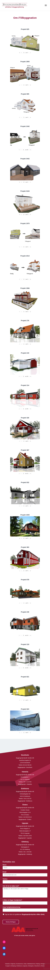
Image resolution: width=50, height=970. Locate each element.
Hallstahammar (31, 963)
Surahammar (19, 963)
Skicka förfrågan (11, 922)
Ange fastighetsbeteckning (12, 907)
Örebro (43, 966)
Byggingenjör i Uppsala (25, 838)
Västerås (7, 963)
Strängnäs (30, 966)
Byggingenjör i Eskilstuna (25, 801)
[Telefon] (25, 881)
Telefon (5, 879)
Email (5, 872)
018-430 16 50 (27, 835)
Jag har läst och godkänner (25, 914)
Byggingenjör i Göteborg (25, 854)
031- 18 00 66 (27, 851)
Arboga (42, 963)
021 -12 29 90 (27, 782)
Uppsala (25, 966)
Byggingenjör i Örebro (25, 819)
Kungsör (7, 966)
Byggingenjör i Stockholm (25, 767)
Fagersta (13, 963)
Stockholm (37, 966)
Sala (25, 963)
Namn (5, 865)
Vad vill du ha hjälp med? (11, 886)
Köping (38, 963)
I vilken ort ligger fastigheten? (13, 900)
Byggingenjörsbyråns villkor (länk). (33, 914)
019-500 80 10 (27, 817)
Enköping (13, 966)
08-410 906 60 (27, 765)
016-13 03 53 (27, 798)
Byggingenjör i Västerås (25, 784)
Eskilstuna (19, 966)
